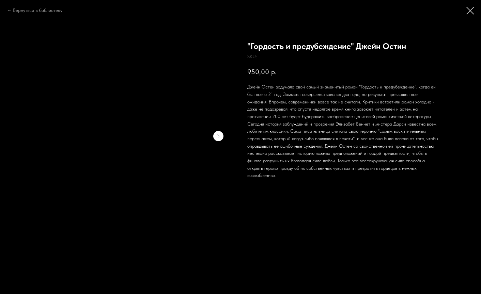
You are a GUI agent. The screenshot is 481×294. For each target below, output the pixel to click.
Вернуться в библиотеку (37, 10)
